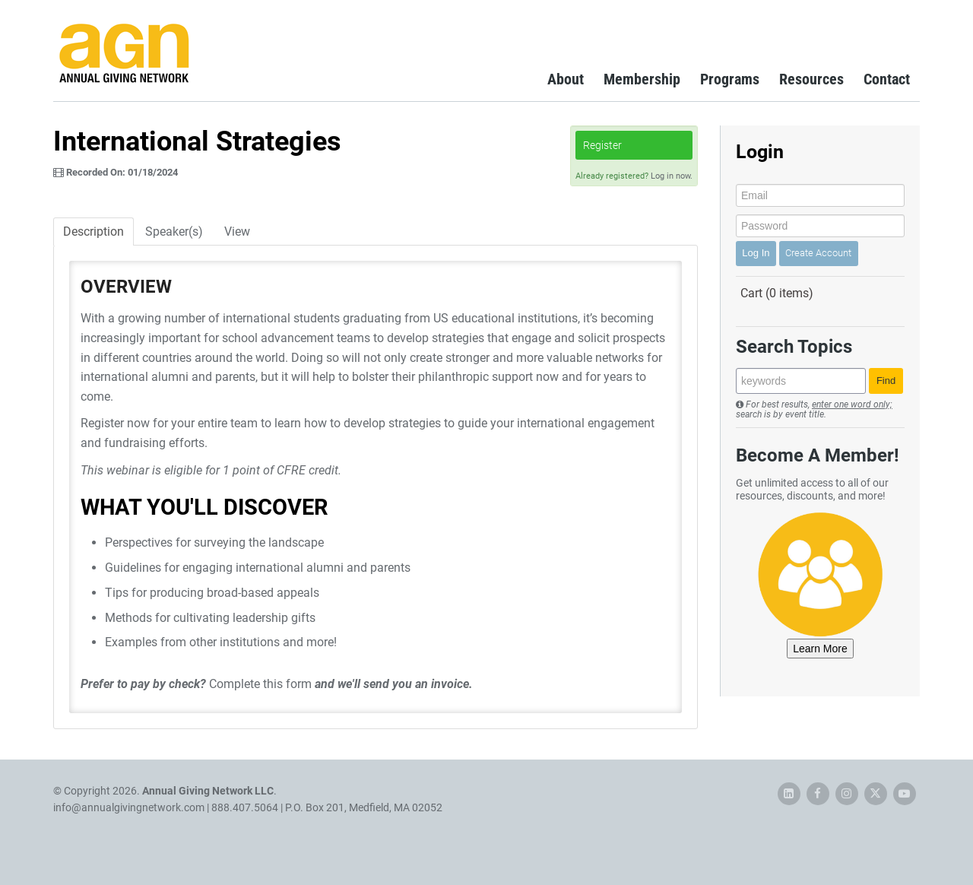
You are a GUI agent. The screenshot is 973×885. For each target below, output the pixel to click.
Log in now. (672, 176)
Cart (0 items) (776, 293)
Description (93, 231)
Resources (811, 79)
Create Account (818, 253)
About (565, 79)
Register (602, 145)
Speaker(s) (174, 231)
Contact (887, 79)
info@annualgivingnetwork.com (128, 807)
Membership (642, 79)
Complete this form (260, 684)
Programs (729, 79)
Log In (755, 253)
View (237, 231)
